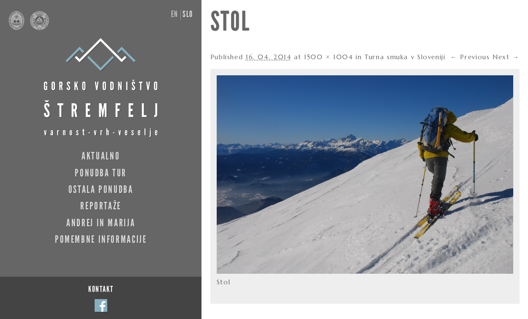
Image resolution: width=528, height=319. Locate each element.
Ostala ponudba (100, 189)
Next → (506, 57)
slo (187, 14)
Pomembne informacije (101, 239)
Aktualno (101, 156)
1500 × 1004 (328, 57)
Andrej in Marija (100, 223)
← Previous (470, 57)
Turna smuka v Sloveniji (405, 57)
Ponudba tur (101, 173)
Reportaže (100, 206)
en (174, 14)
